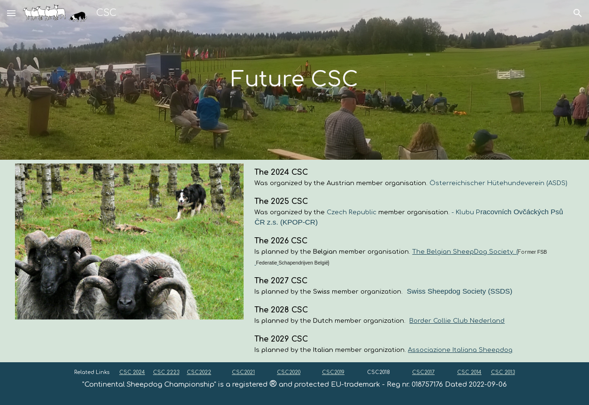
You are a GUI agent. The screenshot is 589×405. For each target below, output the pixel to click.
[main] (294, 79)
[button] (11, 13)
